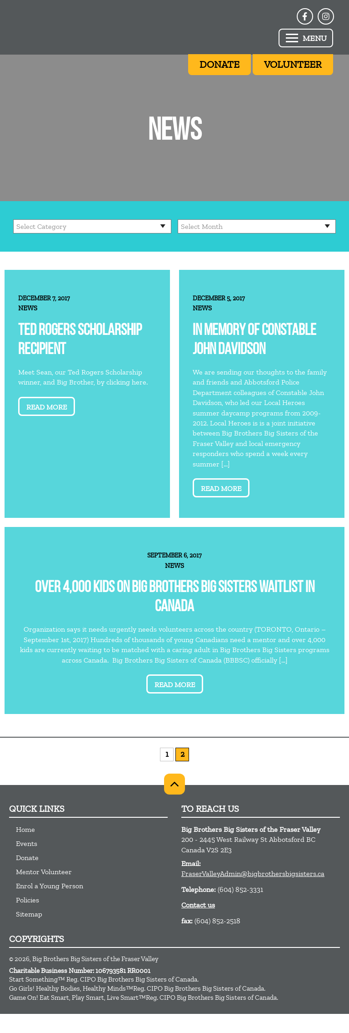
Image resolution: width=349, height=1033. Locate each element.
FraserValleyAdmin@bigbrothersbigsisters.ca (252, 873)
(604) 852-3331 (240, 889)
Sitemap (29, 914)
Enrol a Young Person (49, 885)
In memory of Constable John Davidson (254, 340)
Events (26, 843)
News (27, 308)
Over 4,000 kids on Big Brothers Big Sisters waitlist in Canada (174, 597)
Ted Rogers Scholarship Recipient (80, 340)
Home (25, 829)
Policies (27, 900)
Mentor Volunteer (44, 871)
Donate (27, 857)
